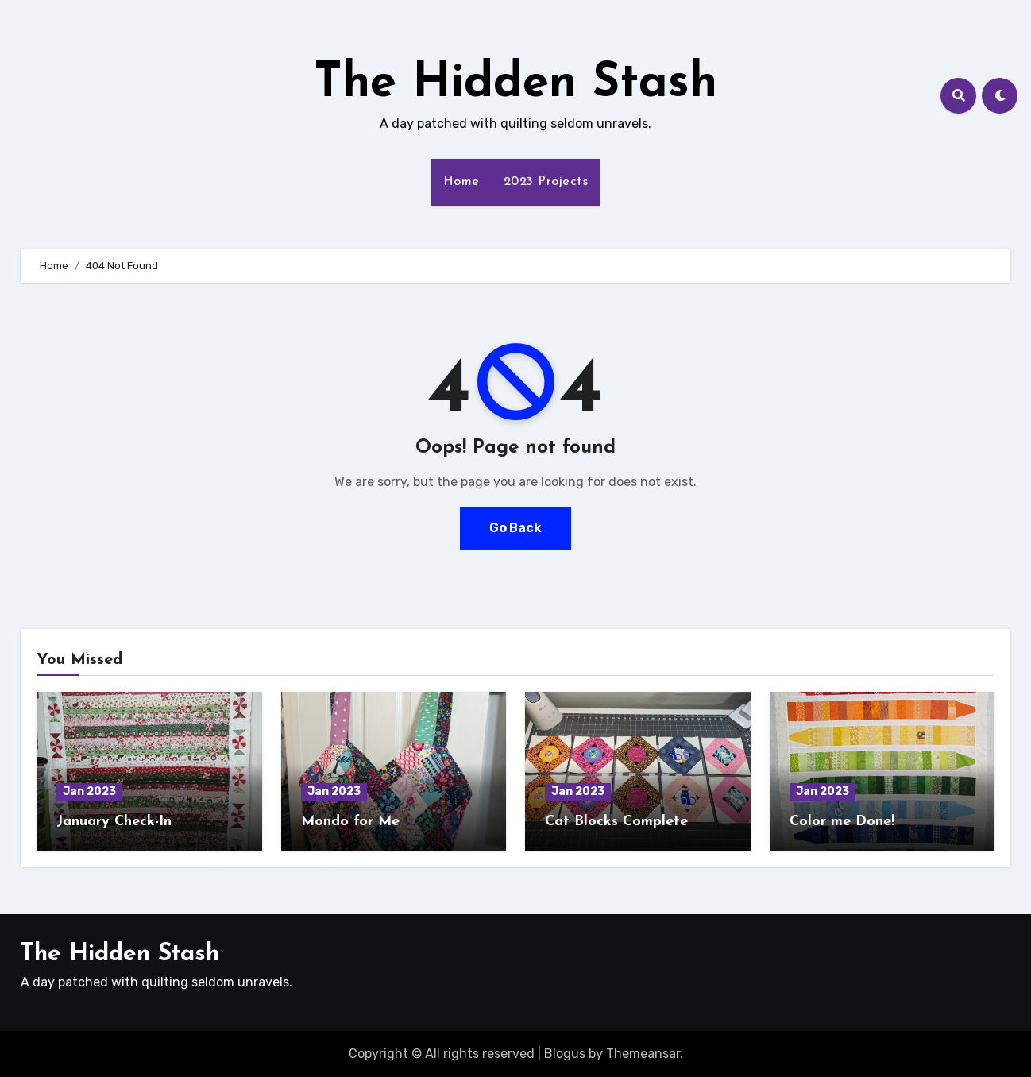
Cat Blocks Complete (616, 821)
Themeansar (643, 1053)
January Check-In (114, 821)
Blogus (564, 1053)
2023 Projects (546, 182)
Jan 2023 (89, 791)
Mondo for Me (350, 821)
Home (461, 182)
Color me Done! (842, 821)
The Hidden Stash (515, 84)
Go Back (515, 527)
